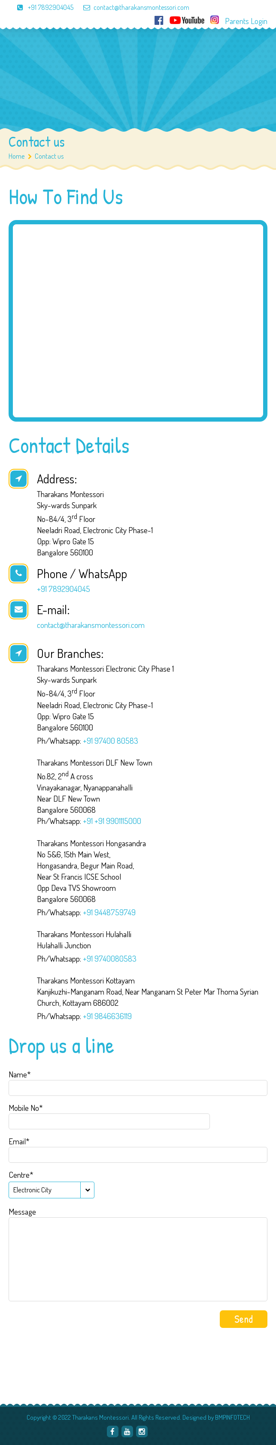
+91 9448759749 (109, 912)
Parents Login (246, 20)
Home (17, 155)
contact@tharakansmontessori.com (132, 7)
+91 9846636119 (107, 1016)
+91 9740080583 (109, 958)
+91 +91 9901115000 (112, 820)
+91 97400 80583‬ (110, 740)
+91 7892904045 (41, 7)
